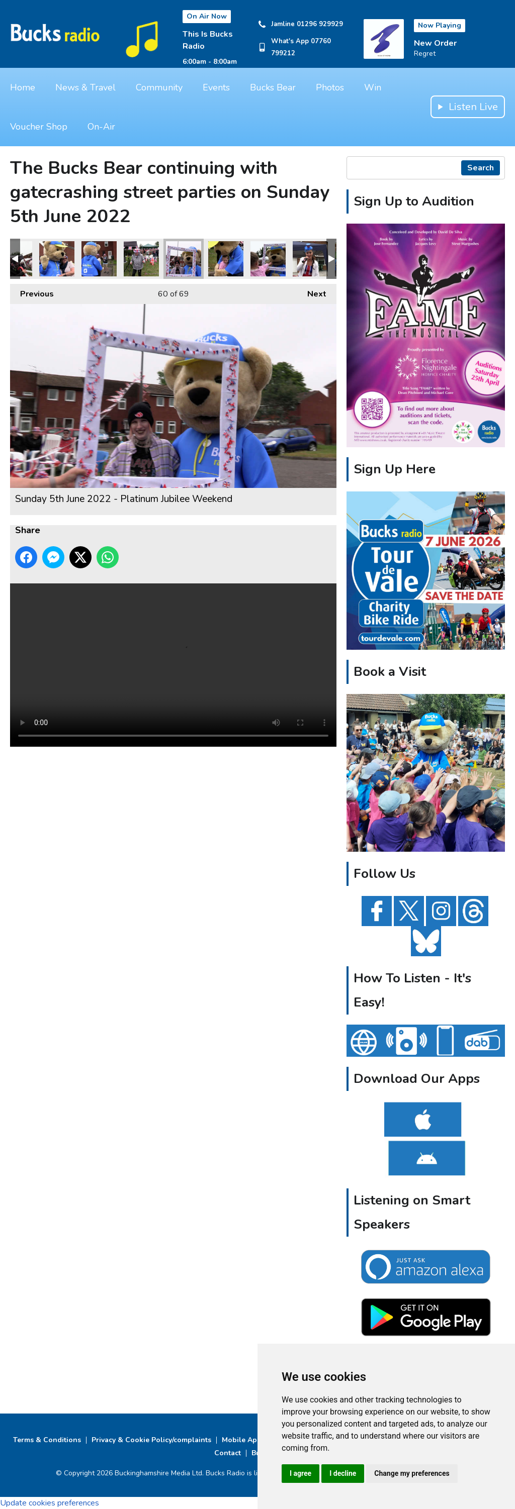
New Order (435, 43)
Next (311, 291)
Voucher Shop (38, 127)
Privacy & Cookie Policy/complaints (151, 1440)
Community (159, 87)
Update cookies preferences (49, 1502)
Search (480, 167)
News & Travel (85, 87)
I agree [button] (300, 1473)
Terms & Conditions (47, 1440)
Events (216, 87)
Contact (227, 1453)
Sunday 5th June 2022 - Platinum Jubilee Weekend (56, 258)
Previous (32, 291)
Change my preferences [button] (411, 1473)
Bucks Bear (273, 87)
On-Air (101, 127)
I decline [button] (342, 1473)
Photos (330, 87)
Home (22, 87)
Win (372, 87)
